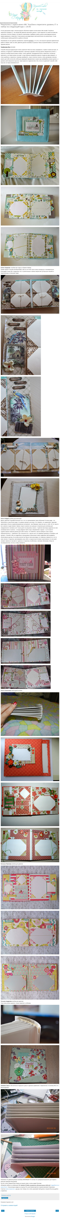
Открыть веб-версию (30, 1213)
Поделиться (4, 1197)
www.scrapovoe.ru (10, 1189)
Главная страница (30, 1210)
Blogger (33, 1216)
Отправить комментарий (9, 1205)
